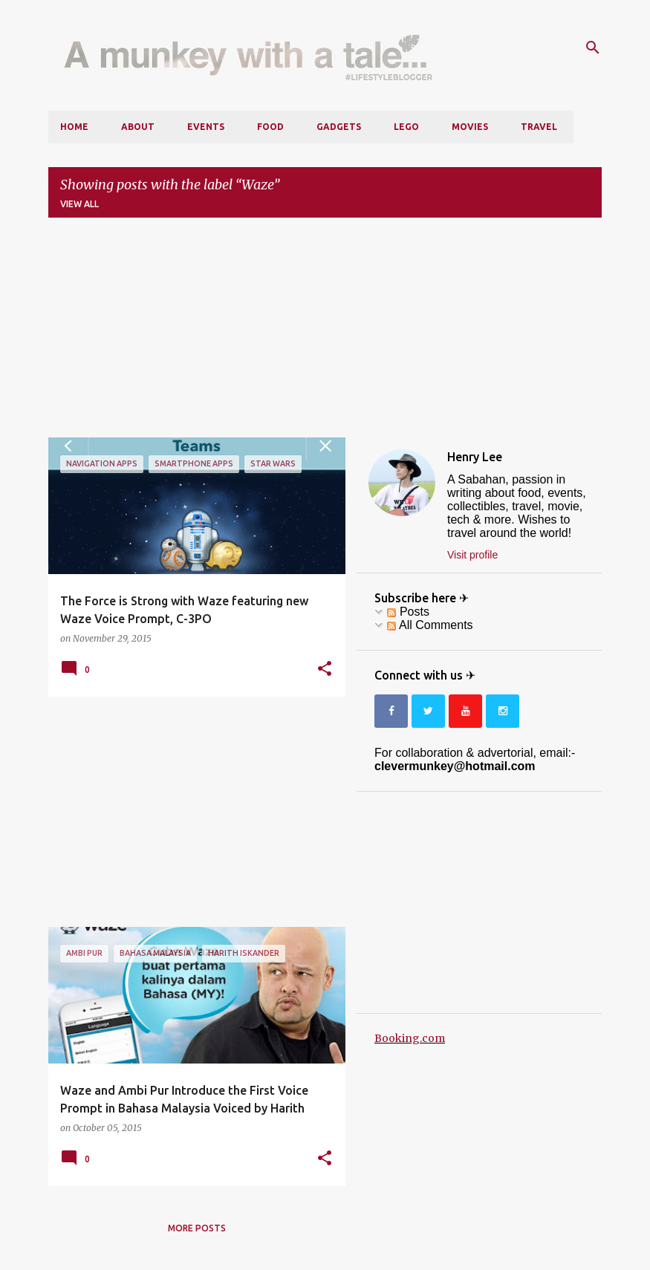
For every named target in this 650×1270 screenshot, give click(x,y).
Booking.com (409, 1038)
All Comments (429, 625)
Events (205, 126)
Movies (470, 126)
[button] (325, 669)
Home (74, 126)
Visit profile (472, 555)
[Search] (593, 47)
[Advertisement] (325, 333)
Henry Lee (474, 456)
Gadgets (338, 126)
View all (79, 204)
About (138, 126)
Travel (539, 126)
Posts (408, 611)
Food (270, 126)
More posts (197, 1228)
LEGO (406, 126)
